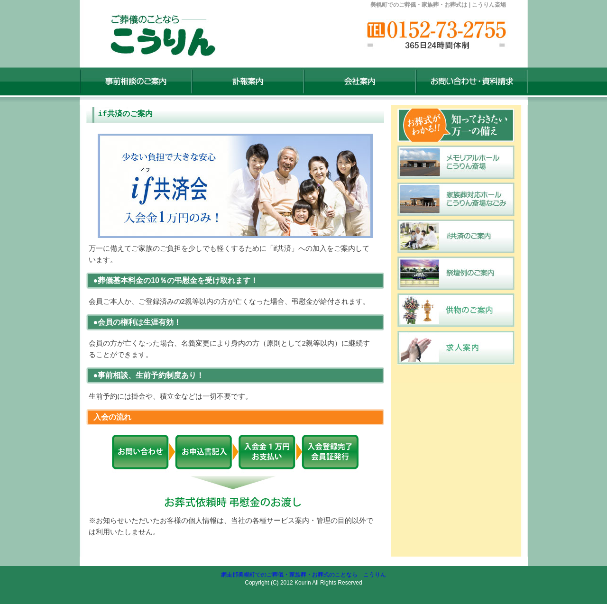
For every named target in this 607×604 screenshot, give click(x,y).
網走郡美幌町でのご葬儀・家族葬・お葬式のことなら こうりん (303, 574)
